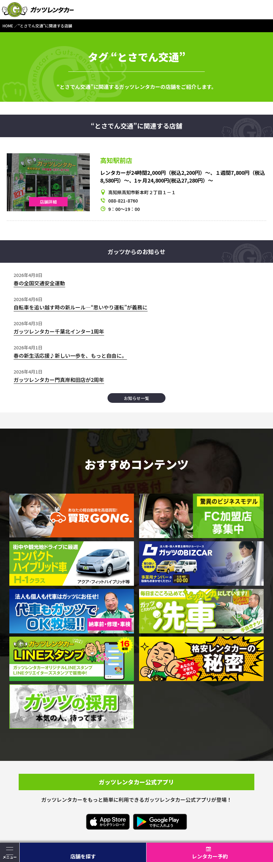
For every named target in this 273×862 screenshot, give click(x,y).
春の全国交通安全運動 (39, 283)
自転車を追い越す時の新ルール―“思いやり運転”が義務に (80, 307)
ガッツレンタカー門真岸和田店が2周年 (59, 380)
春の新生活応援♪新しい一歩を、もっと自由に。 (70, 355)
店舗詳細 (48, 202)
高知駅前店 (116, 160)
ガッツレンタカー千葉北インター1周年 (59, 331)
